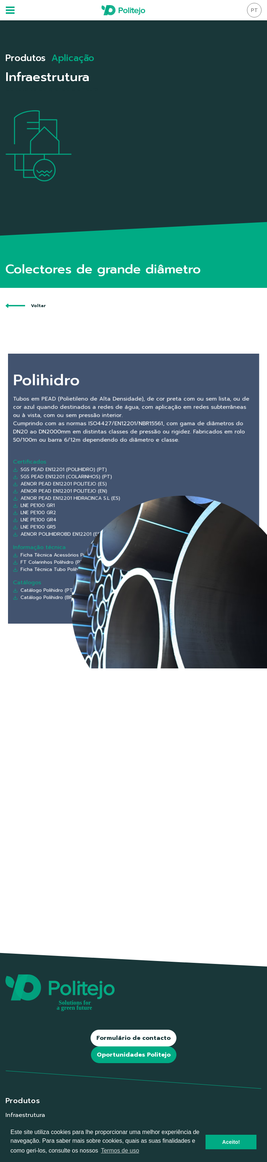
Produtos (25, 58)
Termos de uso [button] (120, 1150)
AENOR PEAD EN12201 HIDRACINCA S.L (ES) (93, 494)
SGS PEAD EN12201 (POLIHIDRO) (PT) (89, 477)
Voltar (25, 305)
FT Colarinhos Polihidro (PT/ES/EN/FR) (90, 532)
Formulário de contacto (133, 1038)
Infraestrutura (25, 1115)
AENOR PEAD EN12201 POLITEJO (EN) (90, 490)
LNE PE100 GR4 (75, 507)
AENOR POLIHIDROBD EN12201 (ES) (88, 516)
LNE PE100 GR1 (74, 498)
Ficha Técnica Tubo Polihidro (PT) (87, 537)
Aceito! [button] (231, 1142)
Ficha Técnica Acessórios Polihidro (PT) (91, 528)
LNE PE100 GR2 (75, 503)
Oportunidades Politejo (134, 1054)
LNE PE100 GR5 (74, 511)
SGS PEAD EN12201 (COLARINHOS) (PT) (91, 481)
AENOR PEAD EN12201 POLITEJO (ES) (89, 486)
